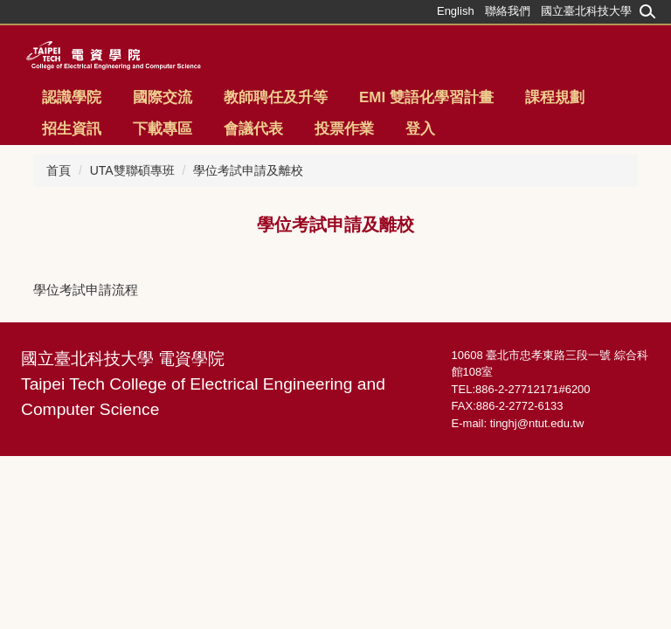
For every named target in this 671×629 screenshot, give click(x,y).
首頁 (58, 170)
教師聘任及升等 (276, 97)
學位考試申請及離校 (248, 170)
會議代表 (253, 129)
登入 (420, 129)
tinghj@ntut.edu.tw (537, 423)
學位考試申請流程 (85, 289)
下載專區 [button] (162, 129)
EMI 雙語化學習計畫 (426, 97)
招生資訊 (71, 129)
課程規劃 (555, 97)
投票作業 (344, 129)
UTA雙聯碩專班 (132, 170)
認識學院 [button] (71, 97)
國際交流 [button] (162, 97)
